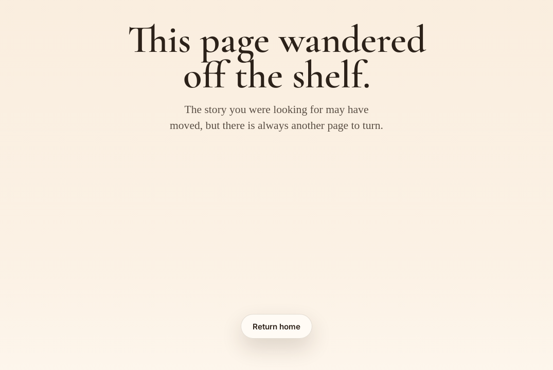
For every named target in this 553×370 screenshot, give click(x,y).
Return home (276, 326)
